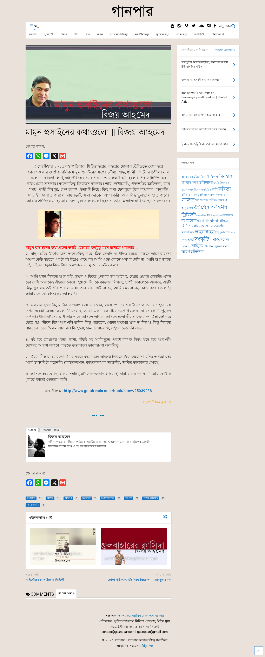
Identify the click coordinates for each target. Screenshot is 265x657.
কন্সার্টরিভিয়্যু (142, 34)
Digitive (147, 646)
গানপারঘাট (217, 34)
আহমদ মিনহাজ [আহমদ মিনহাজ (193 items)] (219, 176)
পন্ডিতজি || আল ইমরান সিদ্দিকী (45, 580)
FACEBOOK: (66, 593)
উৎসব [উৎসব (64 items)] (184, 190)
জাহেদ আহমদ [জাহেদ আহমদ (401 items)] (210, 206)
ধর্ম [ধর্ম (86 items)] (208, 215)
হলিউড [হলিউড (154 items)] (197, 251)
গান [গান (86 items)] (197, 199)
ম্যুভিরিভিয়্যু (162, 34)
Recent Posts (50, 429)
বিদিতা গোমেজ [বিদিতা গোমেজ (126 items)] (192, 226)
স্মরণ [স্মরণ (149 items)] (185, 251)
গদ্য (88, 34)
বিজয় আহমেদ (59, 436)
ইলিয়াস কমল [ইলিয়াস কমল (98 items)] (189, 182)
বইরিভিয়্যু (182, 34)
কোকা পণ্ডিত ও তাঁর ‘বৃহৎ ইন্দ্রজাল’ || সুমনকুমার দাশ (139, 580)
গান (76, 34)
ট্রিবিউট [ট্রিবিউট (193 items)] (188, 214)
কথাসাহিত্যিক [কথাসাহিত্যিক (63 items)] (205, 190)
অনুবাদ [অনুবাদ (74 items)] (185, 176)
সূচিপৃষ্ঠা (49, 34)
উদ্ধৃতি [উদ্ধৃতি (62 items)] (216, 183)
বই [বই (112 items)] (183, 221)
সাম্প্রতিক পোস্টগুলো (194, 50)
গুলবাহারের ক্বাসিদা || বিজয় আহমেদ (130, 558)
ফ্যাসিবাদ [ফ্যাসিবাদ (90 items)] (228, 215)
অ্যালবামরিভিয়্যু (119, 34)
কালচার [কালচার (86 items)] (220, 194)
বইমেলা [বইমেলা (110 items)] (191, 221)
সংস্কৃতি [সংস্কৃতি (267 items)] (201, 239)
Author (32, 429)
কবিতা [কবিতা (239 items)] (224, 189)
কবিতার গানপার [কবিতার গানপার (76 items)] (190, 194)
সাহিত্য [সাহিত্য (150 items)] (197, 246)
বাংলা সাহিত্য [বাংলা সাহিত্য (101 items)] (219, 221)
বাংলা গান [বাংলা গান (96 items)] (203, 221)
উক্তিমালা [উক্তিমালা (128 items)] (206, 182)
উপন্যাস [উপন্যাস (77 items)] (224, 182)
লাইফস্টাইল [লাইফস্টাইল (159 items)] (205, 231)
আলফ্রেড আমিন (129, 616)
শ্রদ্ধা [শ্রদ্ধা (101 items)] (191, 239)
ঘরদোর (33, 34)
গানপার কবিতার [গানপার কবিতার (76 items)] (209, 199)
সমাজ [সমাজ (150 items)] (215, 239)
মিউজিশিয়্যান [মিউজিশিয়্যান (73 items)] (187, 232)
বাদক (100, 34)
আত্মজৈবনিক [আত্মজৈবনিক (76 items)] (197, 176)
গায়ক (63, 34)
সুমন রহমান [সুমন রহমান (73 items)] (221, 246)
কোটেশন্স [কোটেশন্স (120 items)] (187, 199)
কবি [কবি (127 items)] (215, 189)
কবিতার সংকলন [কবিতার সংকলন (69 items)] (208, 194)
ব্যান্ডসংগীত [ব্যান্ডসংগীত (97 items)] (218, 226)
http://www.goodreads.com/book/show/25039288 (108, 391)
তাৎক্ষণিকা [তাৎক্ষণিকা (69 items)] (201, 215)
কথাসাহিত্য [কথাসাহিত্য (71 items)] (193, 189)
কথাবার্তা (199, 34)
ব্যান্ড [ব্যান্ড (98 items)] (207, 226)
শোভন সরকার (154, 616)
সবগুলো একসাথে (225, 50)
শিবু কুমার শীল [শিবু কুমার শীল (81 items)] (223, 232)
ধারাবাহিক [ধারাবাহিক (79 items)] (216, 215)
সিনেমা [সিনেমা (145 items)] (209, 246)
